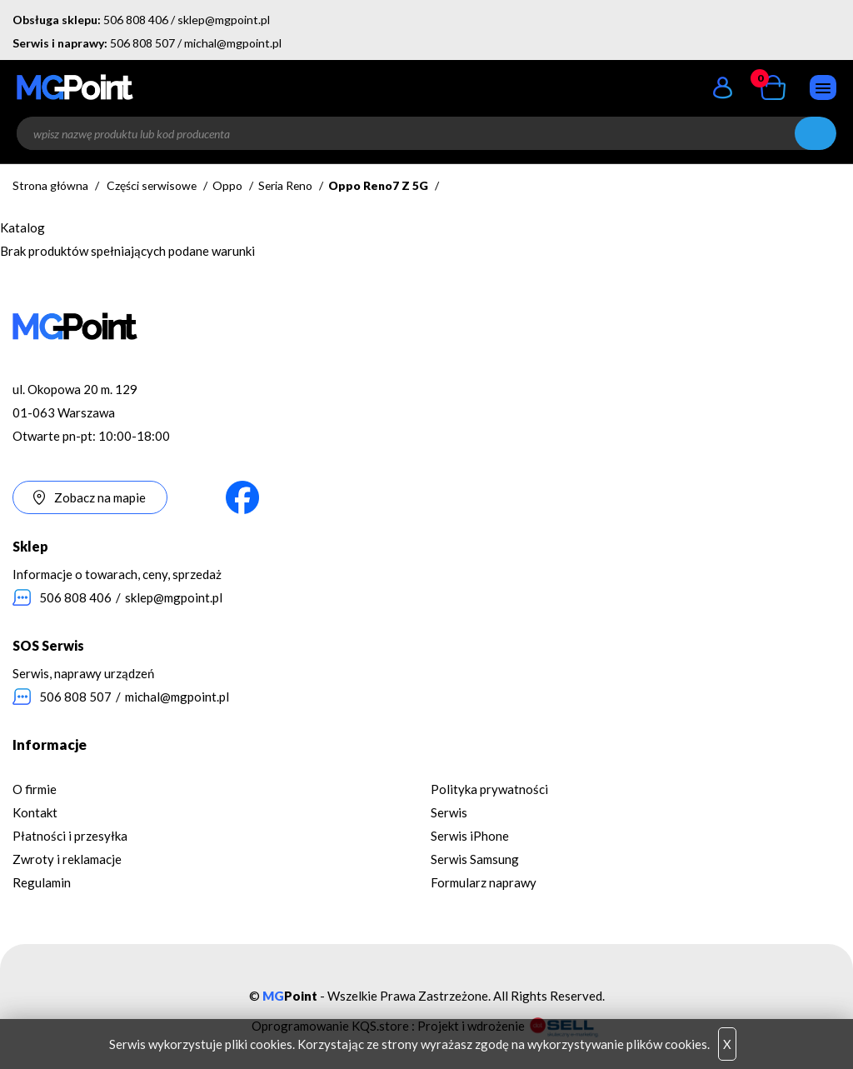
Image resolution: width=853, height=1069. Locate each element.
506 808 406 (135, 19)
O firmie (34, 789)
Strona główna (50, 185)
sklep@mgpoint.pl (223, 19)
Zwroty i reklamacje (67, 859)
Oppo (227, 185)
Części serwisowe (152, 185)
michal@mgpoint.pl (233, 43)
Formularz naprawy (483, 882)
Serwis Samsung (475, 859)
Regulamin (41, 882)
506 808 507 (142, 43)
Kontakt (34, 812)
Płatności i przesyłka (69, 835)
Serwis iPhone (470, 835)
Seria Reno (285, 185)
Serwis (449, 812)
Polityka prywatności (489, 789)
